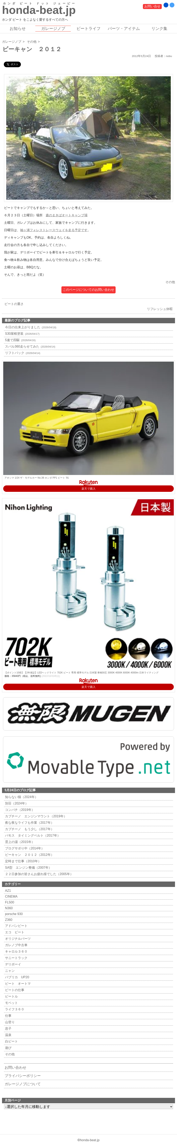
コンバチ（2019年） (19, 809)
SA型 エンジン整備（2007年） (28, 867)
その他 (32, 41)
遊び (7, 1047)
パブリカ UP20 (16, 977)
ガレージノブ (53, 28)
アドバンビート (15, 925)
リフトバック (22, 353)
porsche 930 (13, 914)
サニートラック (15, 958)
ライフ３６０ (14, 1009)
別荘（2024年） (16, 803)
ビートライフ (88, 28)
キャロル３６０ (15, 951)
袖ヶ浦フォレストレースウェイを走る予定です (53, 230)
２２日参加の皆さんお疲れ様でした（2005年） (38, 874)
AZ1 (7, 890)
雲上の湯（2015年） (19, 842)
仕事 (7, 1015)
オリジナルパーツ (17, 938)
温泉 (7, 1035)
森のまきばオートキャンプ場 (66, 215)
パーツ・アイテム (124, 28)
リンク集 (159, 28)
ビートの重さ (13, 304)
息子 (7, 1028)
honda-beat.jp (90, 1140)
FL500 (9, 902)
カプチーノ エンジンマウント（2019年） (35, 816)
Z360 (8, 919)
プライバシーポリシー (23, 1076)
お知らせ (18, 28)
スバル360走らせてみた (29, 346)
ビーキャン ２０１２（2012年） (29, 854)
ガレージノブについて (23, 1084)
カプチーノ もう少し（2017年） (29, 829)
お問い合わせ (15, 1068)
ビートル (11, 996)
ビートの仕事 (14, 990)
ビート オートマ (17, 983)
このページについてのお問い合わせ (88, 289)
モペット (11, 1003)
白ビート (11, 1041)
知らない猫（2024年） (21, 797)
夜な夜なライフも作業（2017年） (29, 822)
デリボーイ (12, 964)
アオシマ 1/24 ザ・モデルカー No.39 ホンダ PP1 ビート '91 (36, 477)
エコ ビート (14, 932)
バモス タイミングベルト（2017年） (32, 835)
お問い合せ (152, 6)
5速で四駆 (20, 340)
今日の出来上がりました (30, 327)
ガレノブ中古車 (15, 945)
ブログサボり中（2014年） (24, 848)
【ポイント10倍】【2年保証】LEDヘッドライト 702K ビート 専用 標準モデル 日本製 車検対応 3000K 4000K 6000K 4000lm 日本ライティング (81, 672)
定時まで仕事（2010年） (22, 861)
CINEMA (10, 896)
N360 (8, 908)
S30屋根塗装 (22, 333)
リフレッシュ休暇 (161, 309)
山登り (9, 1022)
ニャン (9, 970)
